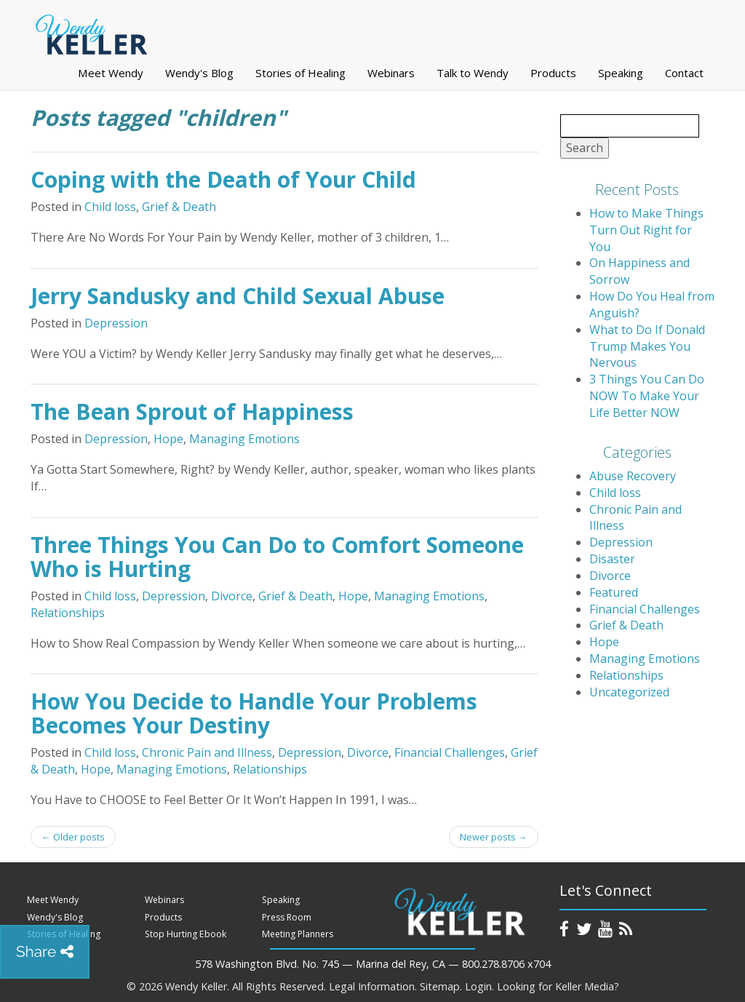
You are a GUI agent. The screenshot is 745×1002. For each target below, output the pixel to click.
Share (44, 951)
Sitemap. (441, 986)
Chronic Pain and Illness (207, 752)
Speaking (620, 72)
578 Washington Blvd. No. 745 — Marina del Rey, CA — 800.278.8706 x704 (373, 964)
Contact (684, 72)
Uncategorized (629, 692)
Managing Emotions (244, 439)
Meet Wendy (110, 72)
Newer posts (493, 836)
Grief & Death (179, 207)
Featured (613, 592)
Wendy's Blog (199, 72)
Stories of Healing (300, 72)
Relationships (68, 613)
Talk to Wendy (473, 72)
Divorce (231, 596)
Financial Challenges (449, 752)
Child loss (110, 207)
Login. (479, 986)
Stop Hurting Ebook (185, 934)
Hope (168, 439)
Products (553, 72)
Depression (116, 323)
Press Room (286, 917)
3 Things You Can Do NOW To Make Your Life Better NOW (646, 396)
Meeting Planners (297, 934)
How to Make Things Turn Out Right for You (646, 230)
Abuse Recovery (632, 476)
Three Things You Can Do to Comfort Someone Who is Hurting (277, 557)
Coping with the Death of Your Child (223, 179)
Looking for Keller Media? (558, 986)
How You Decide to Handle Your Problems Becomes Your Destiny (254, 713)
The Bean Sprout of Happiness (192, 411)
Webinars (391, 72)
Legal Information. (373, 986)
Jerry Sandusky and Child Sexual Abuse (238, 296)
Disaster (612, 559)
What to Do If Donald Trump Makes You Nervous (647, 346)
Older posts (73, 836)
